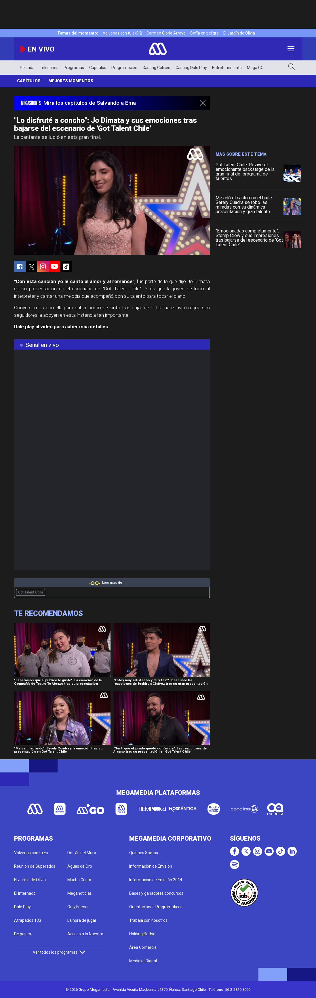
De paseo (22, 934)
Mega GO (255, 67)
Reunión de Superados (34, 866)
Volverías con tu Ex (31, 852)
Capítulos (97, 67)
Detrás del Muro (81, 852)
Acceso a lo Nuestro (85, 934)
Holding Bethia (142, 934)
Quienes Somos (143, 852)
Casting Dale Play (191, 67)
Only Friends (78, 907)
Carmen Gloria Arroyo (166, 33)
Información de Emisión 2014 (155, 879)
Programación (124, 67)
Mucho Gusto (79, 879)
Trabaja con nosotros (148, 920)
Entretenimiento (227, 67)
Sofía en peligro (204, 33)
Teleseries (49, 67)
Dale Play (22, 907)
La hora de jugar (81, 920)
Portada (27, 67)
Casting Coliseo (156, 67)
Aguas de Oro (79, 866)
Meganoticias (79, 893)
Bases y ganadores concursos (156, 893)
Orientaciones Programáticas (155, 907)
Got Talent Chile (30, 592)
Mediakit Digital (143, 961)
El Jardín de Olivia (239, 33)
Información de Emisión (150, 866)
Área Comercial (143, 947)
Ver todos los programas (59, 952)
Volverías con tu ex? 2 (122, 33)
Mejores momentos (70, 81)
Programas (74, 67)
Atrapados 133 (27, 920)
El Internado (25, 893)
